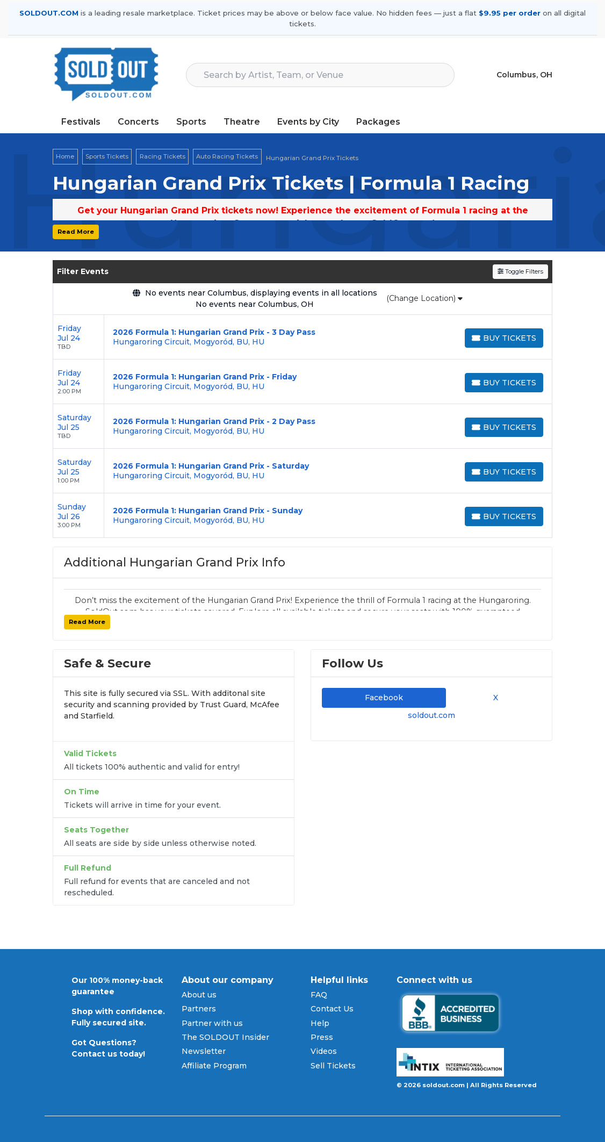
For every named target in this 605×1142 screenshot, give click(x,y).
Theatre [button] (242, 122)
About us (199, 995)
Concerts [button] (138, 122)
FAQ (319, 995)
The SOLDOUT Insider (225, 1037)
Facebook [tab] (384, 697)
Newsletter (204, 1051)
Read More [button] (75, 231)
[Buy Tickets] (504, 338)
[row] (302, 337)
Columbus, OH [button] (524, 75)
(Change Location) (424, 298)
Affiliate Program (214, 1066)
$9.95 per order (510, 13)
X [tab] (493, 697)
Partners (199, 1009)
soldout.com (431, 715)
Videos (324, 1051)
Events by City (308, 122)
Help (320, 1023)
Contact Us (332, 1009)
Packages (378, 122)
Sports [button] (191, 122)
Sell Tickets (333, 1066)
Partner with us (212, 1023)
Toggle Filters (520, 271)
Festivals (80, 122)
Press (322, 1037)
